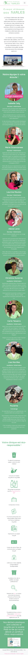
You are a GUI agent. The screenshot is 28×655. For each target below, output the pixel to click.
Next (26, 62)
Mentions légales (20, 653)
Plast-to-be (9, 629)
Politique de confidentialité (10, 653)
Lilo (14, 593)
